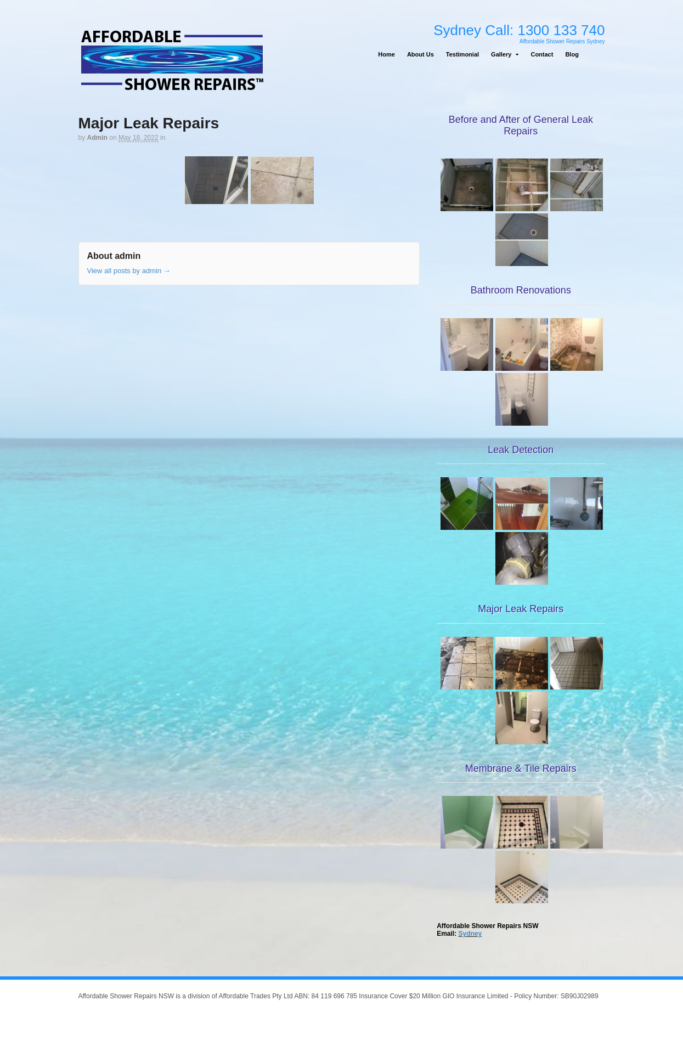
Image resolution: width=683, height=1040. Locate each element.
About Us (420, 54)
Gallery (501, 54)
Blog (571, 54)
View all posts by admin (129, 271)
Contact (541, 54)
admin (97, 138)
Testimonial (462, 54)
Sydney (470, 933)
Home (386, 54)
